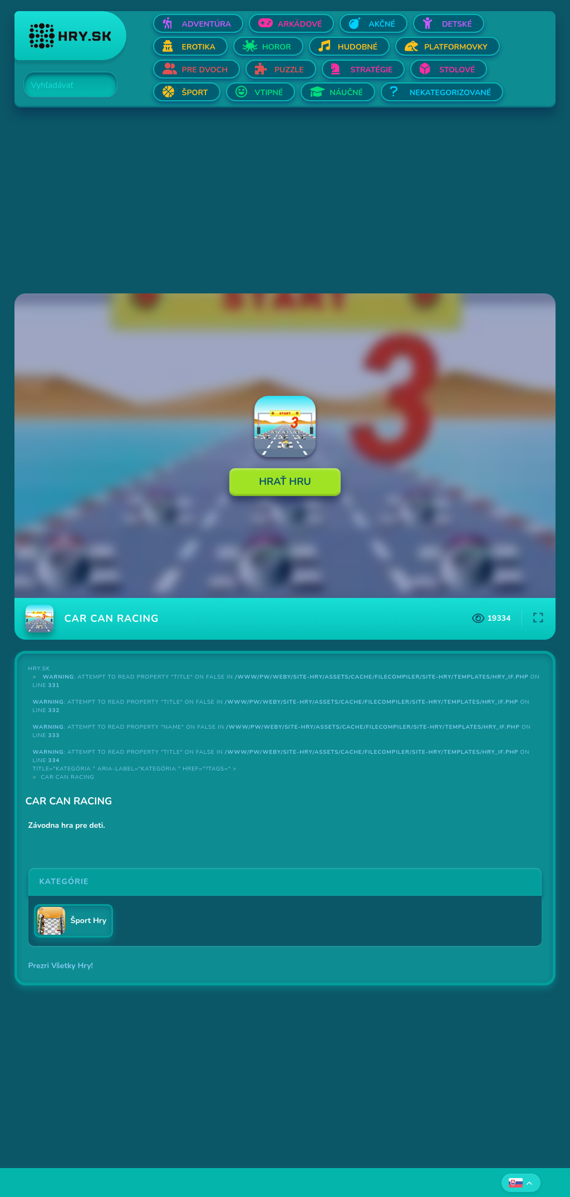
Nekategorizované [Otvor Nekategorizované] (450, 92)
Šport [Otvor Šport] (195, 92)
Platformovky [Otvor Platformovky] (456, 47)
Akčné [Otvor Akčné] (381, 24)
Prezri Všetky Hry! (60, 965)
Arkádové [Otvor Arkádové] (300, 24)
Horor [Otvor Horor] (276, 47)
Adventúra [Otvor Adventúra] (207, 24)
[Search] (64, 85)
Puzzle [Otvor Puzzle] (289, 70)
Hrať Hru (285, 481)
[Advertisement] (285, 201)
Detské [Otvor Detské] (457, 24)
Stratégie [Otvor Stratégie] (372, 70)
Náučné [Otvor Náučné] (346, 92)
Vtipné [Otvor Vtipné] (269, 92)
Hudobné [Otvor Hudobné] (357, 47)
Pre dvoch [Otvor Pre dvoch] (205, 70)
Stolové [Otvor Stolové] (457, 70)
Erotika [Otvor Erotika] (198, 47)
